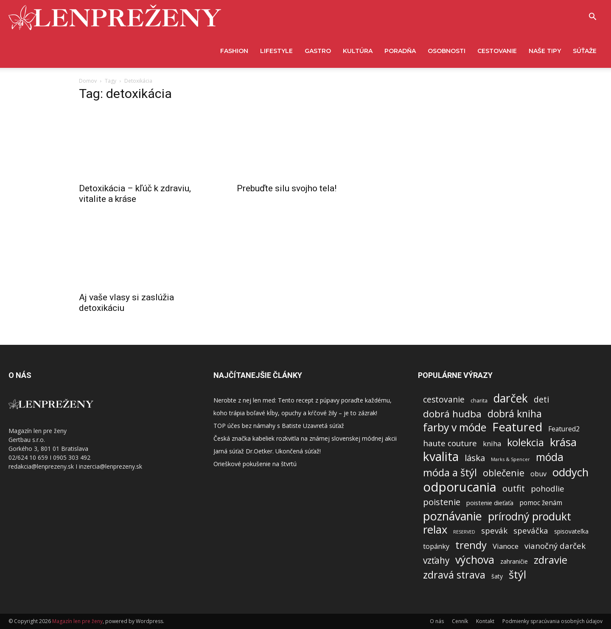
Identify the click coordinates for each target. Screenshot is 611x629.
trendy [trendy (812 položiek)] (471, 545)
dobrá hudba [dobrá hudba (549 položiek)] (452, 413)
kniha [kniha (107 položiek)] (492, 443)
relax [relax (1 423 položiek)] (435, 529)
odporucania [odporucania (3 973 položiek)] (459, 487)
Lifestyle (276, 51)
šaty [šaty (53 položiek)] (497, 576)
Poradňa (400, 51)
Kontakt (485, 621)
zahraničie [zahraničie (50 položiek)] (514, 561)
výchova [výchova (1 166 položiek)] (474, 559)
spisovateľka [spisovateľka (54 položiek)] (571, 531)
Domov (88, 80)
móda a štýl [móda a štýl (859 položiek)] (450, 472)
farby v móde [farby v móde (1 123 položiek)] (454, 427)
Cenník (460, 621)
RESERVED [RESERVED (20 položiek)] (464, 532)
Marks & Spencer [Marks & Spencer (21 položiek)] (510, 459)
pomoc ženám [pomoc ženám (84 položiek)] (540, 502)
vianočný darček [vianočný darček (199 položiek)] (555, 545)
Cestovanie (497, 51)
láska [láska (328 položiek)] (475, 457)
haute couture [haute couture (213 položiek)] (450, 443)
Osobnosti (446, 51)
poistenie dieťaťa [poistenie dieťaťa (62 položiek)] (489, 502)
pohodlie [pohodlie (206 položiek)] (547, 488)
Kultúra (358, 51)
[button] (592, 18)
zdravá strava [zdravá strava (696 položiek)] (454, 574)
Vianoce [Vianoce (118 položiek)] (506, 546)
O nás (437, 621)
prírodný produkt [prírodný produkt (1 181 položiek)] (529, 516)
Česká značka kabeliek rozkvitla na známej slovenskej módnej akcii (305, 438)
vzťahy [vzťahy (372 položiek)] (436, 560)
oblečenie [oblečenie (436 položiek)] (503, 472)
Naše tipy (545, 51)
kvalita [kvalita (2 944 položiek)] (441, 456)
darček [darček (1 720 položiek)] (510, 398)
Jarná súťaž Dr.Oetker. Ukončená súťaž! (267, 451)
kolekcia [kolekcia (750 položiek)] (525, 442)
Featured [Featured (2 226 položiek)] (517, 426)
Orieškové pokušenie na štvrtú (255, 464)
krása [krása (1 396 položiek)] (563, 442)
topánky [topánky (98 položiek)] (436, 546)
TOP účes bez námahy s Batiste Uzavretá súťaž (278, 426)
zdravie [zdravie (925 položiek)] (550, 559)
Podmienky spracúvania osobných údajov (552, 621)
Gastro (318, 51)
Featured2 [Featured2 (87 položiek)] (564, 429)
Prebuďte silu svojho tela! (286, 188)
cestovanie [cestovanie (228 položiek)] (444, 399)
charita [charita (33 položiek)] (479, 400)
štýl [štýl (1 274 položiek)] (517, 574)
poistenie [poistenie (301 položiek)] (441, 502)
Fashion (234, 51)
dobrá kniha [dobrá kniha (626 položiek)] (515, 413)
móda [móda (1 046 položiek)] (549, 457)
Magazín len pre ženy (77, 621)
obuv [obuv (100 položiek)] (538, 474)
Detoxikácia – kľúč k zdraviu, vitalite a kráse (135, 193)
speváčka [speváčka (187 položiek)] (530, 530)
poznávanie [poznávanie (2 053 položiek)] (452, 516)
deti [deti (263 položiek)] (541, 399)
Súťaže (585, 51)
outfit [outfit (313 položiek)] (513, 488)
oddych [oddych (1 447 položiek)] (570, 472)
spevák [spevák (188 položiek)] (494, 530)
